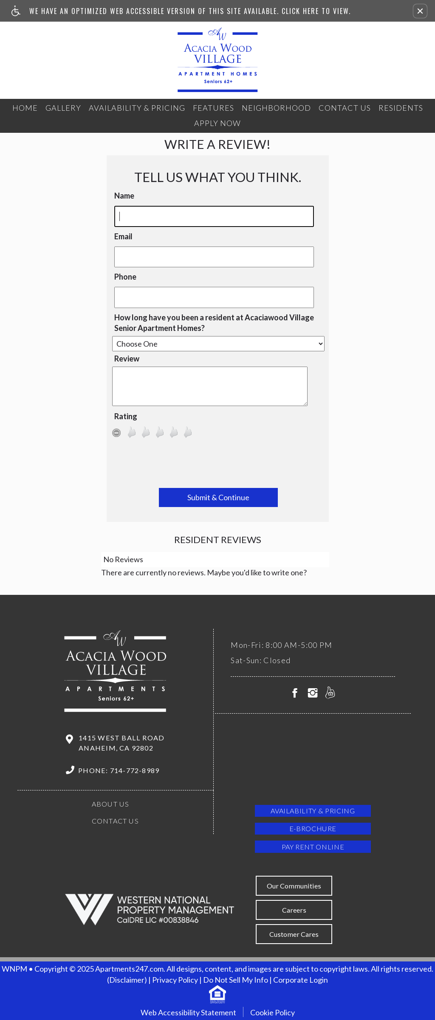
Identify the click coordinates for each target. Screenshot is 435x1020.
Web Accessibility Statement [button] (188, 1012)
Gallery (63, 107)
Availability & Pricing (137, 107)
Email (123, 236)
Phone (125, 276)
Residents (401, 107)
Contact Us (345, 107)
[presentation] (218, 465)
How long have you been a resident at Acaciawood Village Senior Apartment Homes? (214, 323)
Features (213, 107)
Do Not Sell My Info (235, 979)
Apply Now (217, 123)
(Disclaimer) (127, 979)
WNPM (14, 968)
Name (124, 195)
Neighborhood (276, 107)
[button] (420, 11)
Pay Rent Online (313, 847)
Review (126, 358)
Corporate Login (300, 979)
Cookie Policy (272, 1012)
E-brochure (312, 828)
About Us (111, 804)
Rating (125, 416)
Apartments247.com (129, 968)
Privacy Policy (175, 979)
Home (25, 107)
